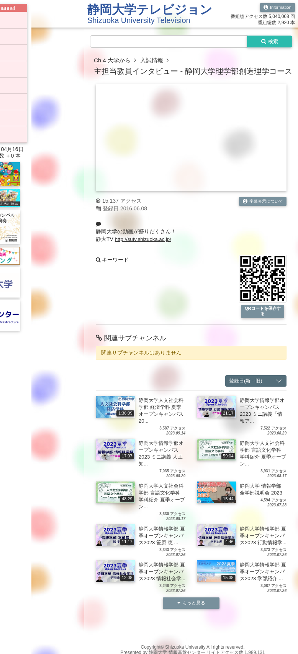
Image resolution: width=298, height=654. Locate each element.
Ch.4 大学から (113, 61)
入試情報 (154, 61)
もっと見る (191, 618)
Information (276, 7)
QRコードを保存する (263, 312)
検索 (268, 42)
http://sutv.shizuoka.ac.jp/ (145, 240)
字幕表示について (261, 202)
